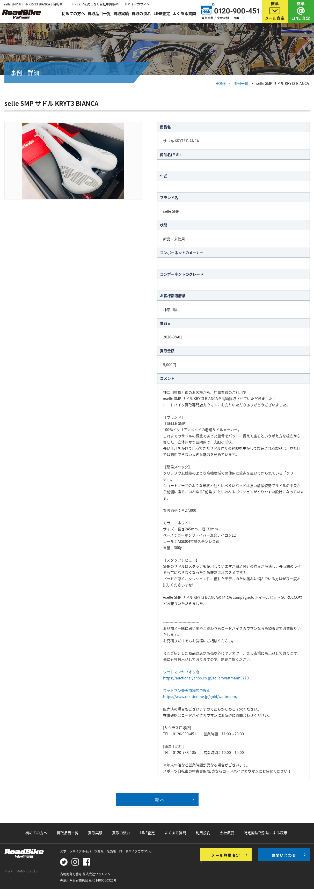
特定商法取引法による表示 (265, 832)
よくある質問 (184, 13)
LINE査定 (162, 13)
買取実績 (121, 13)
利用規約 (203, 832)
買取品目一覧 (99, 13)
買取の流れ (141, 13)
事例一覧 (241, 83)
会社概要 (227, 832)
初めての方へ (73, 13)
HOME (221, 83)
